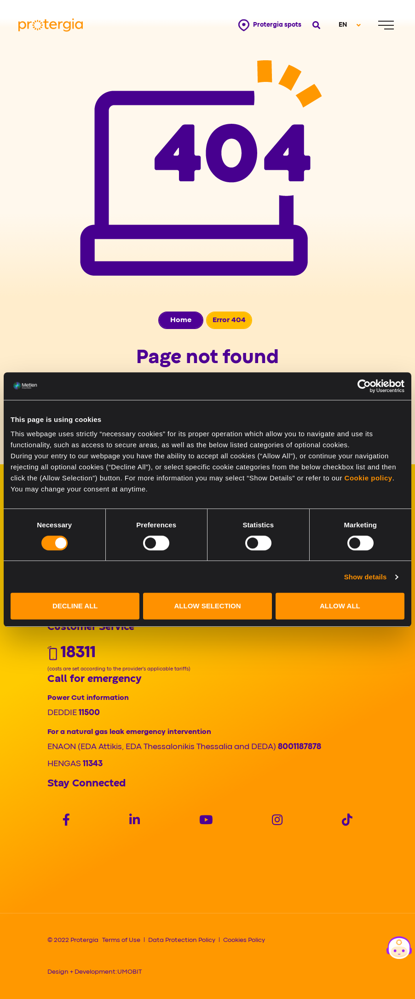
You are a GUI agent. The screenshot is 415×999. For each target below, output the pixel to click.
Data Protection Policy (181, 940)
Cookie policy (368, 478)
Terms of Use (121, 940)
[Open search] (316, 25)
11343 (93, 764)
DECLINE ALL (75, 606)
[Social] (66, 821)
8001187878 (299, 747)
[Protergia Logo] (50, 25)
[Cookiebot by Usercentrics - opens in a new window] (364, 386)
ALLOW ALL (340, 606)
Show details (365, 577)
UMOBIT (129, 972)
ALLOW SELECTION (207, 606)
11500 (89, 713)
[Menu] (386, 25)
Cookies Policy (244, 940)
